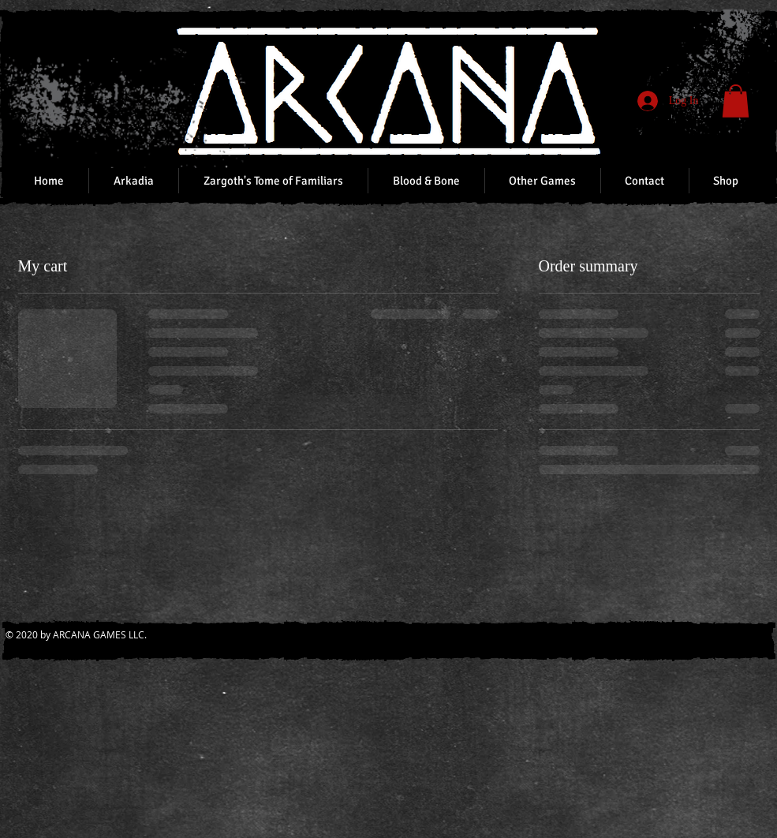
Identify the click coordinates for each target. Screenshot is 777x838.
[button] (735, 101)
